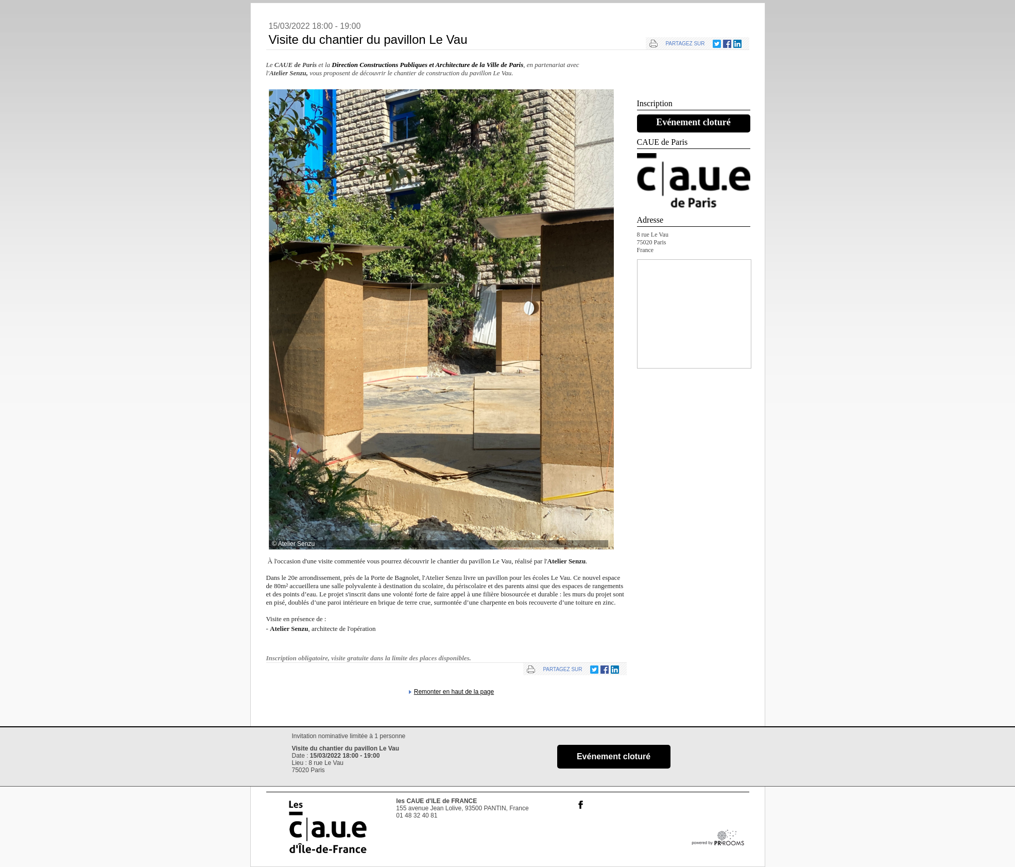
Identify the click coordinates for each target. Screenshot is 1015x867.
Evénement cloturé (693, 122)
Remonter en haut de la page (454, 691)
